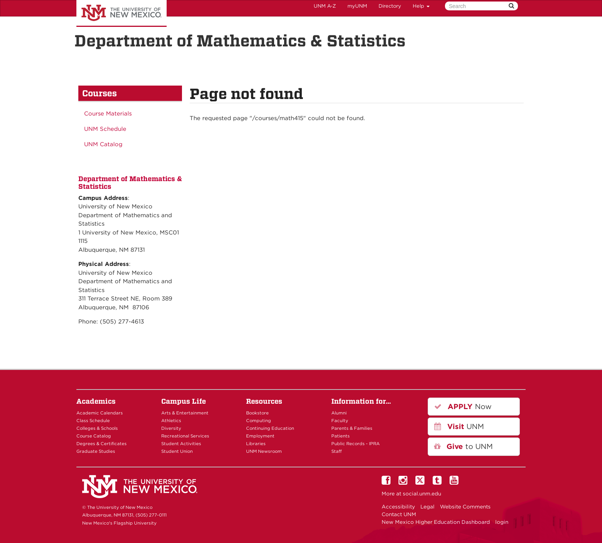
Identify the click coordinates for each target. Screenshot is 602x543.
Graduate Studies (95, 451)
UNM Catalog (103, 144)
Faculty (339, 420)
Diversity (171, 428)
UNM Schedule (105, 128)
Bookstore (257, 413)
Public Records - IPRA (355, 443)
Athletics (171, 420)
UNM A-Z (325, 6)
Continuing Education (270, 428)
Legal (427, 506)
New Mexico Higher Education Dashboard (436, 522)
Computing (258, 420)
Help (421, 6)
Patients (340, 436)
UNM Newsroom (264, 451)
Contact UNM (399, 514)
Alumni (339, 413)
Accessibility (398, 506)
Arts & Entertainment (184, 413)
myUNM (357, 6)
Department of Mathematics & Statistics (239, 40)
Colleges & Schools (97, 428)
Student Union (177, 451)
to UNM (463, 446)
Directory (390, 6)
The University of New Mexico (121, 13)
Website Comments (465, 506)
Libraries (256, 443)
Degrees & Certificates (101, 443)
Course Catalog (93, 436)
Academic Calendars (99, 413)
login (501, 522)
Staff (336, 451)
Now (462, 406)
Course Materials (108, 113)
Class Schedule (93, 420)
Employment (260, 436)
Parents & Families (351, 428)
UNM (459, 426)
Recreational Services (185, 436)
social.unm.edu (422, 493)
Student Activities (181, 443)
